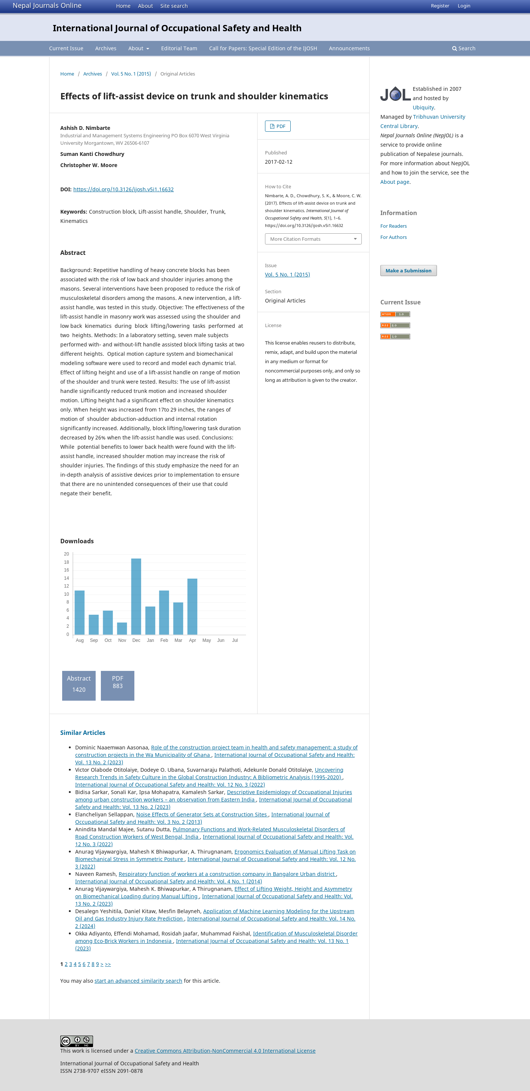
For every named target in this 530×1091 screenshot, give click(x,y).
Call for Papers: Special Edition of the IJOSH (263, 48)
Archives (105, 48)
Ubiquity (423, 107)
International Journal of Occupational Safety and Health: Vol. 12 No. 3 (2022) (170, 784)
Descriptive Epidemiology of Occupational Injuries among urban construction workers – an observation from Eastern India (213, 795)
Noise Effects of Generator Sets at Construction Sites (202, 814)
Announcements (349, 48)
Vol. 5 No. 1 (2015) (131, 73)
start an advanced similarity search (138, 980)
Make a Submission (409, 270)
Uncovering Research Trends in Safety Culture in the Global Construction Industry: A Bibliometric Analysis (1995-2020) (209, 773)
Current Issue (66, 48)
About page (394, 181)
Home (123, 5)
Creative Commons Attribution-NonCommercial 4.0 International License (225, 1050)
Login (464, 5)
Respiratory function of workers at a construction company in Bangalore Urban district (227, 873)
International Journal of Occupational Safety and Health (177, 28)
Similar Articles (82, 733)
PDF (280, 126)
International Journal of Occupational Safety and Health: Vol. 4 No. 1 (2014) (168, 881)
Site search (174, 5)
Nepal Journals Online (47, 5)
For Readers (393, 226)
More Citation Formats (295, 239)
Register (440, 5)
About (145, 5)
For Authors (393, 237)
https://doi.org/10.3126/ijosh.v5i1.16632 (123, 189)
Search (464, 48)
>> (108, 963)
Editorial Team (179, 48)
